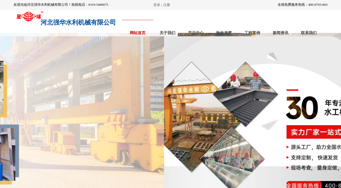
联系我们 (309, 33)
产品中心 (196, 33)
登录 (156, 5)
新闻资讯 (280, 33)
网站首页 (138, 33)
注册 (166, 5)
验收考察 (224, 33)
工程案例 (252, 33)
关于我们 (167, 33)
